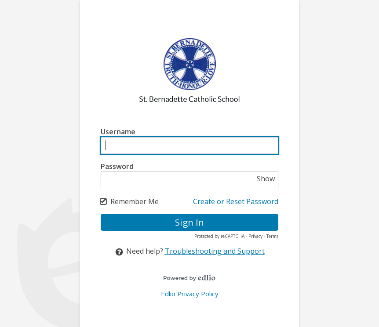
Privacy (255, 236)
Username (118, 132)
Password (117, 166)
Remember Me (134, 201)
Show (266, 178)
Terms (272, 236)
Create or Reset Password (235, 201)
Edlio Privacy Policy (190, 293)
